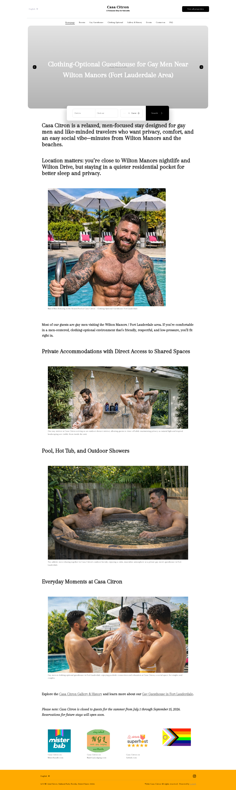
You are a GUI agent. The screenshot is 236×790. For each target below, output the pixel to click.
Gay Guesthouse (96, 22)
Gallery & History (134, 22)
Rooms (82, 22)
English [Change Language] (34, 9)
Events (149, 22)
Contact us (160, 22)
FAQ (171, 22)
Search (157, 113)
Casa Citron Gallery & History (80, 694)
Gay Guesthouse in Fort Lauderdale (167, 694)
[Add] (138, 113)
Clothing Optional (115, 22)
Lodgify (193, 784)
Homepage (70, 22)
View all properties (195, 9)
